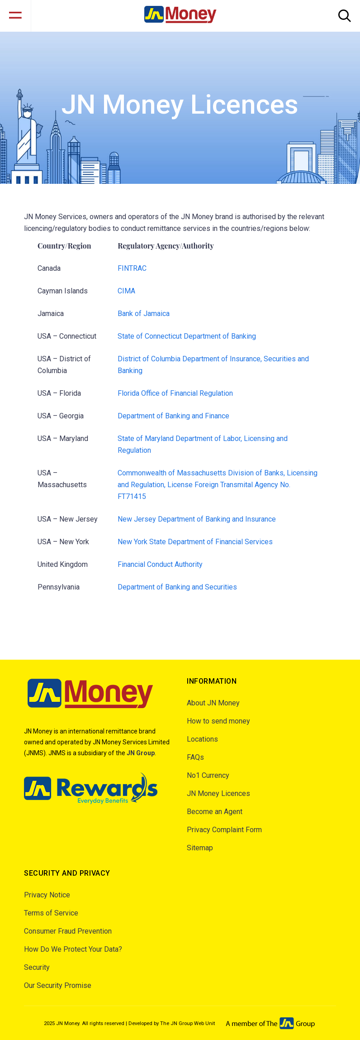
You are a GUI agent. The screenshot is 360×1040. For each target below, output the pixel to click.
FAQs (195, 757)
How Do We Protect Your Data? (73, 949)
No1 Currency (208, 775)
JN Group (141, 753)
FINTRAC (132, 268)
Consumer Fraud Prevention (68, 931)
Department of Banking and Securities (177, 587)
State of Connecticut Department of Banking (187, 336)
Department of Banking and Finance (173, 416)
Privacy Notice (47, 895)
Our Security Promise (57, 985)
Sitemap (200, 848)
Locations (202, 739)
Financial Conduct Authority (160, 564)
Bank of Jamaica (144, 313)
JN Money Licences (218, 793)
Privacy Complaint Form (224, 829)
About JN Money (213, 703)
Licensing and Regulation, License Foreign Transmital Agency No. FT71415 (217, 485)
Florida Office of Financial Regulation (175, 393)
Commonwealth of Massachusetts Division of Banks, (202, 473)
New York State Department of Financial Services (195, 541)
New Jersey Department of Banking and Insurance (197, 519)
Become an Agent (214, 811)
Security (37, 967)
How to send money (218, 721)
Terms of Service (51, 913)
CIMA (126, 291)
